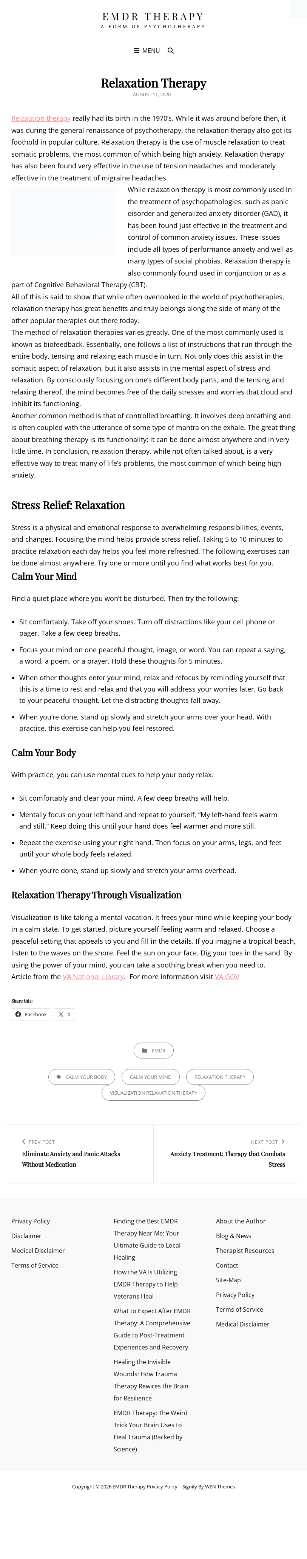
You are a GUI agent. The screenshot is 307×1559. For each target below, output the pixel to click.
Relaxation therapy (41, 118)
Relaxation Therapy (219, 1077)
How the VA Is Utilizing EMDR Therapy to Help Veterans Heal (146, 1284)
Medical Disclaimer (38, 1250)
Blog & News (233, 1236)
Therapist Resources (245, 1250)
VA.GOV (227, 976)
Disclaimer (26, 1236)
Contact (227, 1265)
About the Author (241, 1221)
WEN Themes (220, 1486)
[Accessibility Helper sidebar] (298, 9)
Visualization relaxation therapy (153, 1092)
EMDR (158, 1050)
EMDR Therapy (153, 16)
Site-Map (228, 1280)
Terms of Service (35, 1265)
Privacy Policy (30, 1221)
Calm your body (86, 1077)
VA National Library (93, 976)
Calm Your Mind (150, 1077)
